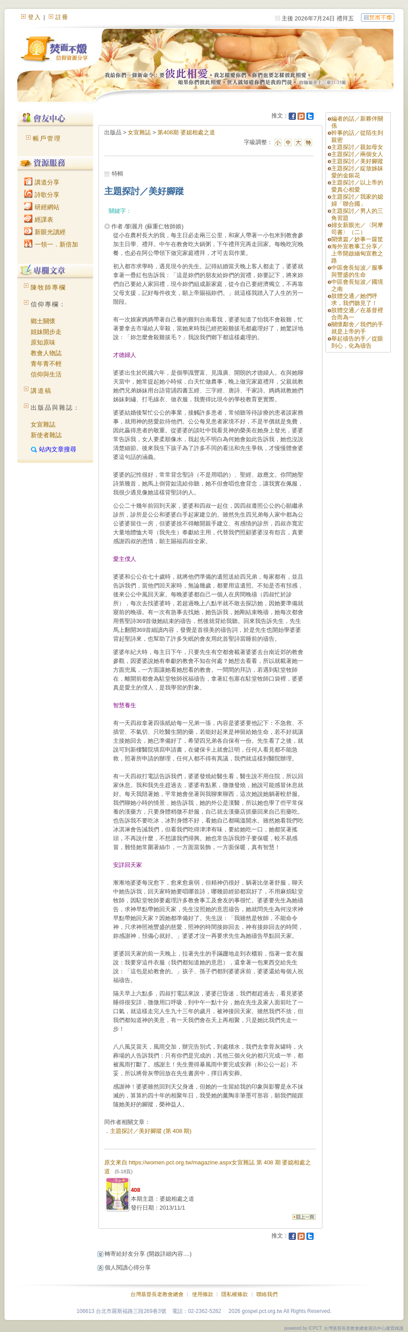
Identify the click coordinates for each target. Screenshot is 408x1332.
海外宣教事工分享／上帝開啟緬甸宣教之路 (357, 253)
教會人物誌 (46, 353)
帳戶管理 (47, 138)
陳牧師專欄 (48, 287)
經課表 (38, 219)
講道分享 (41, 182)
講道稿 (41, 390)
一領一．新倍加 (51, 244)
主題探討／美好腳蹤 (357, 161)
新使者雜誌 (46, 435)
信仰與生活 (46, 374)
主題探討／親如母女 (357, 147)
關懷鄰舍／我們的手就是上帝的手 (357, 328)
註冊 (62, 17)
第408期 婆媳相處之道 (186, 132)
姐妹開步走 (46, 331)
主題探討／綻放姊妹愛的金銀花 (357, 172)
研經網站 (41, 207)
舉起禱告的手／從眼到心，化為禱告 (357, 342)
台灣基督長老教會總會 (157, 1294)
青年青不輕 (46, 363)
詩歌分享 (41, 194)
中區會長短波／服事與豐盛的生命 (357, 271)
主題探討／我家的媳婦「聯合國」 (357, 200)
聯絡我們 (267, 1294)
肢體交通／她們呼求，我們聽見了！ (354, 299)
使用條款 (202, 1294)
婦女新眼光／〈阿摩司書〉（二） (357, 228)
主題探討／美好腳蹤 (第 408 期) (151, 1131)
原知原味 (43, 342)
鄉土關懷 (43, 321)
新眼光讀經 (45, 231)
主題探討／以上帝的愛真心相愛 (357, 186)
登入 (34, 17)
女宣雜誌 (43, 424)
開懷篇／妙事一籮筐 (357, 239)
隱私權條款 (234, 1294)
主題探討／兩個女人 (357, 154)
